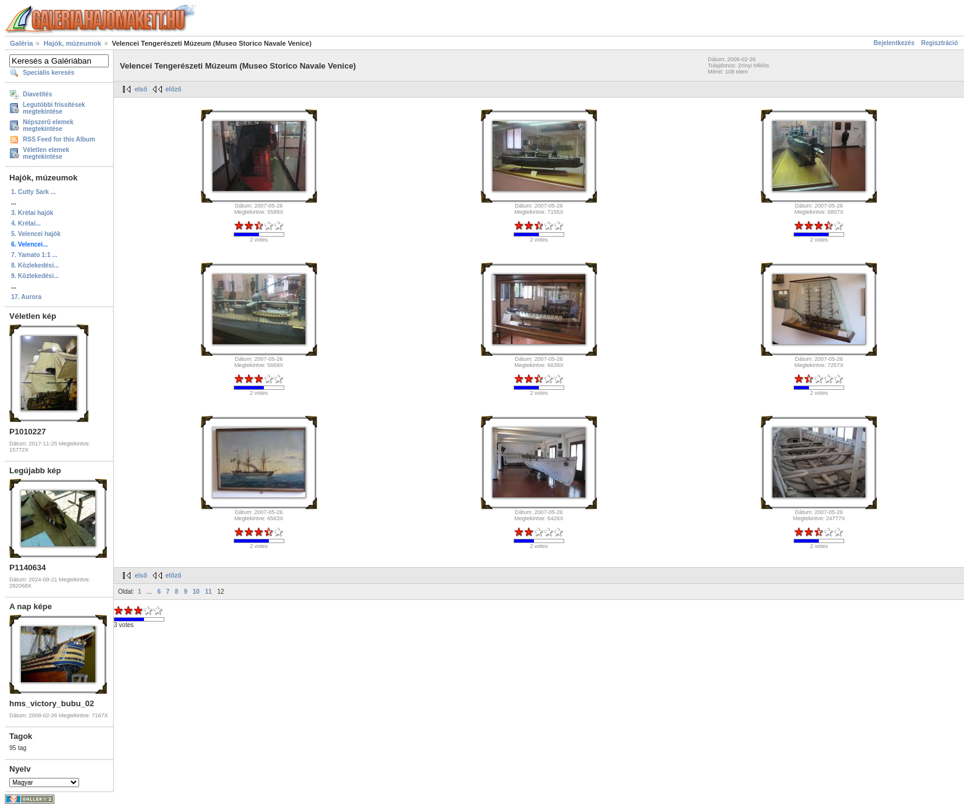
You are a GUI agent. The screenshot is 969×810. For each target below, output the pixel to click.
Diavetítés (37, 94)
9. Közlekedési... (35, 275)
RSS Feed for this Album (59, 139)
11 (208, 591)
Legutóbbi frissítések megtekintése (54, 108)
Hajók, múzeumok (72, 43)
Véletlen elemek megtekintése (46, 153)
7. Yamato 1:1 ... (34, 254)
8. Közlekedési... (35, 265)
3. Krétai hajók (32, 212)
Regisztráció (939, 43)
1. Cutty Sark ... (33, 191)
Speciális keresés (48, 72)
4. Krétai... (26, 223)
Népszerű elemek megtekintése (48, 125)
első (141, 89)
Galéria (21, 43)
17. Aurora (26, 296)
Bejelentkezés (894, 43)
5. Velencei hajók (36, 233)
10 (196, 591)
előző (174, 89)
